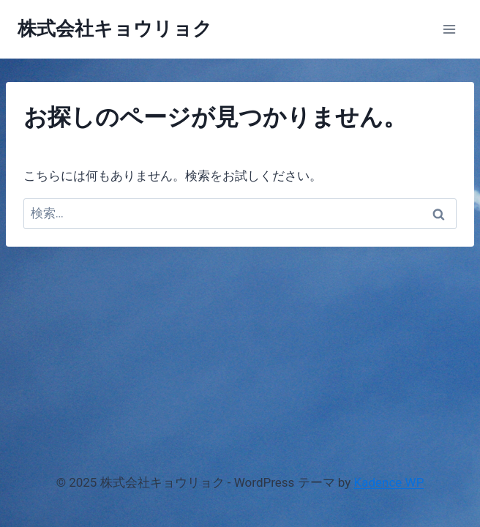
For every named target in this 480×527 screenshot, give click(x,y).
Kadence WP (389, 482)
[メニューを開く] (448, 29)
